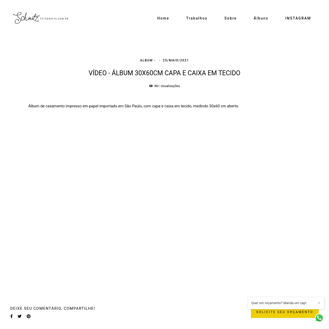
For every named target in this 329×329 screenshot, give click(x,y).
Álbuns (261, 18)
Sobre (230, 18)
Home (163, 18)
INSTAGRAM (298, 18)
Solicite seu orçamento (284, 312)
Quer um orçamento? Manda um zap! (278, 303)
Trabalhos (196, 18)
